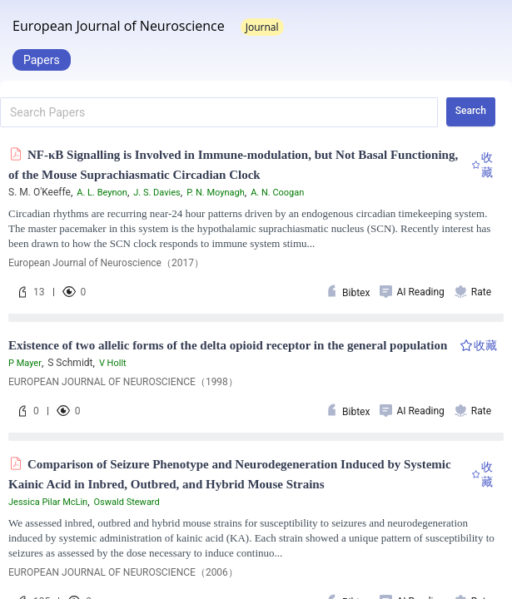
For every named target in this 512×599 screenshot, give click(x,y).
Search (470, 110)
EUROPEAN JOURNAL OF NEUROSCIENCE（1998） (123, 382)
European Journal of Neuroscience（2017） (106, 263)
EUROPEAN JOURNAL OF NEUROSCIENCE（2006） (123, 572)
